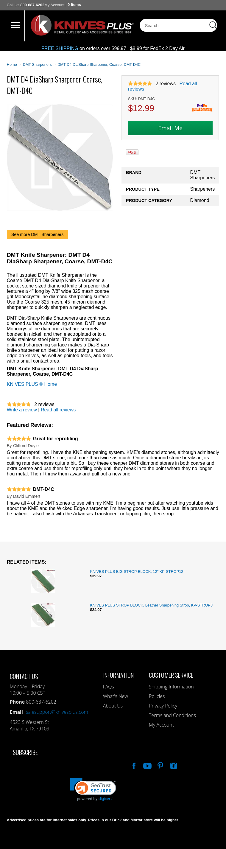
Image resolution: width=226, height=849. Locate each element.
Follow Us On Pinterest (160, 765)
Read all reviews (58, 409)
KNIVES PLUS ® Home (32, 384)
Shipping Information (171, 686)
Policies (157, 696)
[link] (93, 790)
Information (118, 674)
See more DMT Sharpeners (37, 234)
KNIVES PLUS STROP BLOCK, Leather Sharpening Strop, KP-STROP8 (151, 605)
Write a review (22, 409)
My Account (54, 5)
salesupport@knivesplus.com (57, 712)
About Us (113, 705)
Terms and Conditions (172, 715)
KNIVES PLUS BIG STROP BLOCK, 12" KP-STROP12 (136, 571)
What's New (115, 696)
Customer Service (171, 674)
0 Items (74, 4)
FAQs (108, 686)
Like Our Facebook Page (133, 765)
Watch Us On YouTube (147, 765)
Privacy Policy (163, 705)
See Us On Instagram (173, 765)
